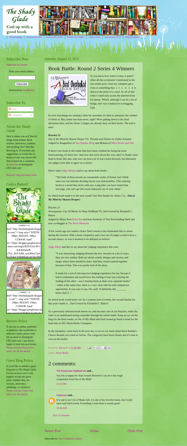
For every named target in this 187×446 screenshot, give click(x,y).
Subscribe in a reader (16, 64)
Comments (15, 115)
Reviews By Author (75, 37)
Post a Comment (61, 415)
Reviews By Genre (54, 37)
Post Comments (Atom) (70, 438)
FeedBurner (28, 90)
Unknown (61, 395)
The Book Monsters (78, 223)
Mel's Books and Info (122, 143)
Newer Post (52, 431)
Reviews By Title (34, 37)
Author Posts (94, 37)
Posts (13, 109)
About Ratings (15, 37)
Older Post (135, 431)
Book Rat (77, 219)
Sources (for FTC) (113, 37)
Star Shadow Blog (84, 143)
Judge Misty (54, 246)
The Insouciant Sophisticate (71, 371)
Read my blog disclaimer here (21, 175)
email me (13, 164)
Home (94, 431)
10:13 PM (61, 384)
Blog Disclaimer (132, 37)
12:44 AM (61, 408)
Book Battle (62, 353)
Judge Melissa (68, 170)
